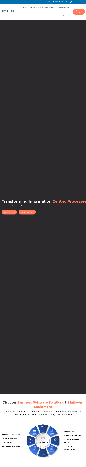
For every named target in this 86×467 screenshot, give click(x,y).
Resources (66, 16)
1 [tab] (39, 391)
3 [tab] (44, 391)
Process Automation (11, 446)
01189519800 (58, 2)
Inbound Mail (69, 431)
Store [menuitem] (48, 2)
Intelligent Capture (72, 435)
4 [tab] (47, 391)
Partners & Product (63, 7)
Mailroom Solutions (48, 7)
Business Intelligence (11, 434)
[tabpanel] (43, 207)
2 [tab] (42, 391)
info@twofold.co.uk (73, 2)
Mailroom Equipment (51, 411)
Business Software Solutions (22, 411)
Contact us (79, 11)
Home (25, 7)
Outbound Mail (8, 442)
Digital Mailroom (9, 438)
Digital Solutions (34, 7)
